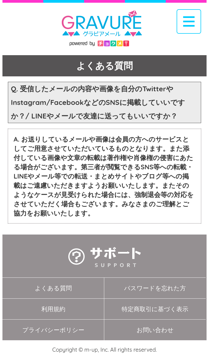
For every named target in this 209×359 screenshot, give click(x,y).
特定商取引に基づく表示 (155, 309)
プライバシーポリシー (53, 330)
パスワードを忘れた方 (155, 288)
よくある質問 (53, 288)
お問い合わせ (155, 330)
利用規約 (53, 309)
